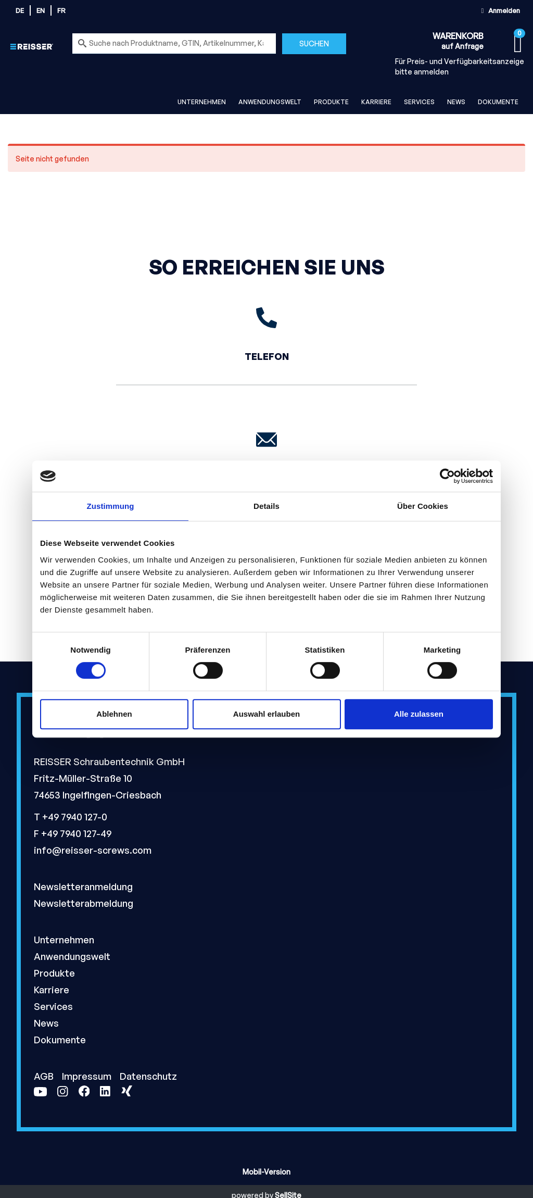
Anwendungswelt (269, 102)
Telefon (267, 356)
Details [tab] (266, 506)
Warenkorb (458, 36)
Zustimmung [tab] (110, 506)
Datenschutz (148, 1076)
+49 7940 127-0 (74, 816)
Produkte (331, 102)
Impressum (87, 1076)
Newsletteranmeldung (83, 886)
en (40, 10)
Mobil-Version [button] (266, 1171)
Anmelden (499, 10)
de (20, 10)
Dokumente (498, 102)
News (456, 102)
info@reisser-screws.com (92, 850)
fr (61, 10)
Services (419, 102)
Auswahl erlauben (266, 713)
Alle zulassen (418, 713)
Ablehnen (114, 713)
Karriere (376, 102)
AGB (45, 1076)
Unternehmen (201, 102)
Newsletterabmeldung (83, 903)
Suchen (314, 43)
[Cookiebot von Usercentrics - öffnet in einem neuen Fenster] (447, 476)
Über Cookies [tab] (422, 506)
